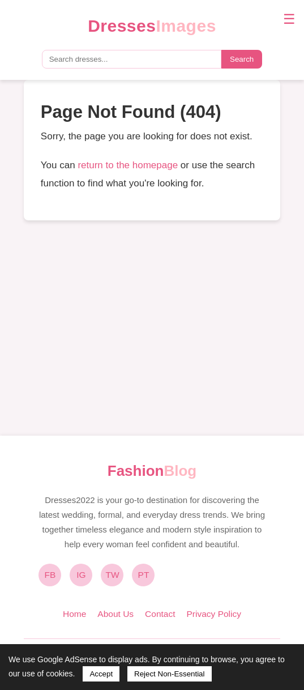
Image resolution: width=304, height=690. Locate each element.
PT (143, 575)
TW (112, 575)
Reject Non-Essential (169, 674)
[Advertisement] (152, 328)
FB (50, 575)
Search (242, 59)
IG (80, 575)
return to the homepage (128, 165)
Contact (160, 614)
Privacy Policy (214, 614)
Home (74, 614)
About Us (115, 614)
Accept (101, 674)
